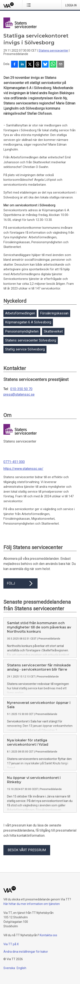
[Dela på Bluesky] (45, 64)
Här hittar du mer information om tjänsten (31, 904)
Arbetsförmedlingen (20, 313)
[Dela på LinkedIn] (22, 64)
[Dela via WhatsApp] (52, 64)
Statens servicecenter (53, 50)
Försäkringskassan (54, 313)
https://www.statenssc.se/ (23, 469)
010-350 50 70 (21, 389)
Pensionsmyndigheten (22, 331)
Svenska (9, 968)
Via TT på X (11, 944)
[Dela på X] (29, 64)
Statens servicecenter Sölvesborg (30, 340)
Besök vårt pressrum (27, 850)
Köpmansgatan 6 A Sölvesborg (28, 322)
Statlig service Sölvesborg (25, 349)
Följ (20, 583)
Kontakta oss (48, 935)
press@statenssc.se (19, 394)
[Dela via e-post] (60, 64)
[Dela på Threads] (37, 64)
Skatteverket (53, 331)
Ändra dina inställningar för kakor (25, 951)
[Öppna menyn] (29, 5)
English (21, 968)
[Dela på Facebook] (14, 64)
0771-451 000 (14, 462)
